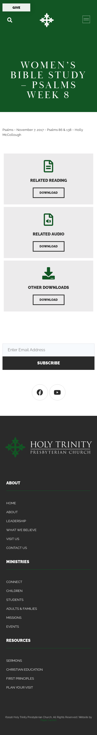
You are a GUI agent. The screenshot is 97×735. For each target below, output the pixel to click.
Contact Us (16, 548)
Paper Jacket (48, 720)
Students (15, 600)
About (12, 512)
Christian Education (24, 669)
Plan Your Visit (19, 687)
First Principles (20, 678)
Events (12, 626)
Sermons (14, 660)
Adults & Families (21, 609)
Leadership (16, 521)
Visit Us (12, 539)
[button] (9, 20)
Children (14, 591)
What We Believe (21, 530)
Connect (14, 582)
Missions (14, 617)
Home (11, 503)
